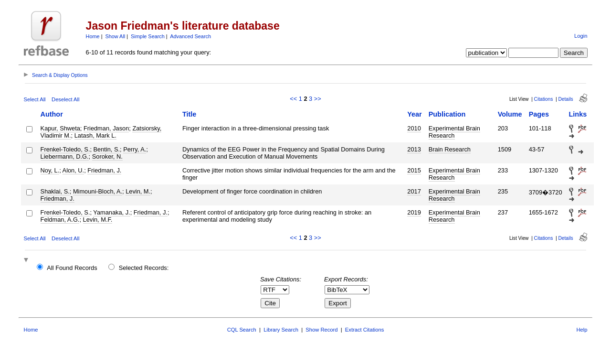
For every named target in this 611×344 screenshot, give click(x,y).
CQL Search (241, 330)
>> (317, 98)
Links (578, 114)
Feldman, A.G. (60, 219)
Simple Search (148, 36)
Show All (115, 36)
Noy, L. (50, 170)
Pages (539, 114)
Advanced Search (190, 36)
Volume (510, 114)
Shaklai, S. (55, 191)
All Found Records (72, 267)
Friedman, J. (104, 170)
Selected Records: (144, 267)
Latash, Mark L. (95, 135)
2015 (414, 170)
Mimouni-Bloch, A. (97, 191)
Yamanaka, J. (111, 212)
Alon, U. (73, 170)
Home (93, 36)
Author (52, 114)
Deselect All (65, 99)
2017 (414, 191)
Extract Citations (364, 330)
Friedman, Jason (106, 128)
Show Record (321, 330)
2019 (414, 212)
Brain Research (450, 149)
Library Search (280, 330)
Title (189, 114)
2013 (414, 149)
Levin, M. (138, 191)
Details (565, 99)
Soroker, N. (107, 156)
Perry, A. (134, 149)
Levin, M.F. (98, 219)
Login (580, 36)
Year (414, 114)
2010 (414, 128)
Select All (35, 99)
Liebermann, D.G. (65, 156)
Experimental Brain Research (454, 132)
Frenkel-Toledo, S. (65, 149)
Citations (543, 99)
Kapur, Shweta (60, 128)
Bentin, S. (107, 149)
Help (581, 330)
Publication (447, 114)
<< (293, 98)
